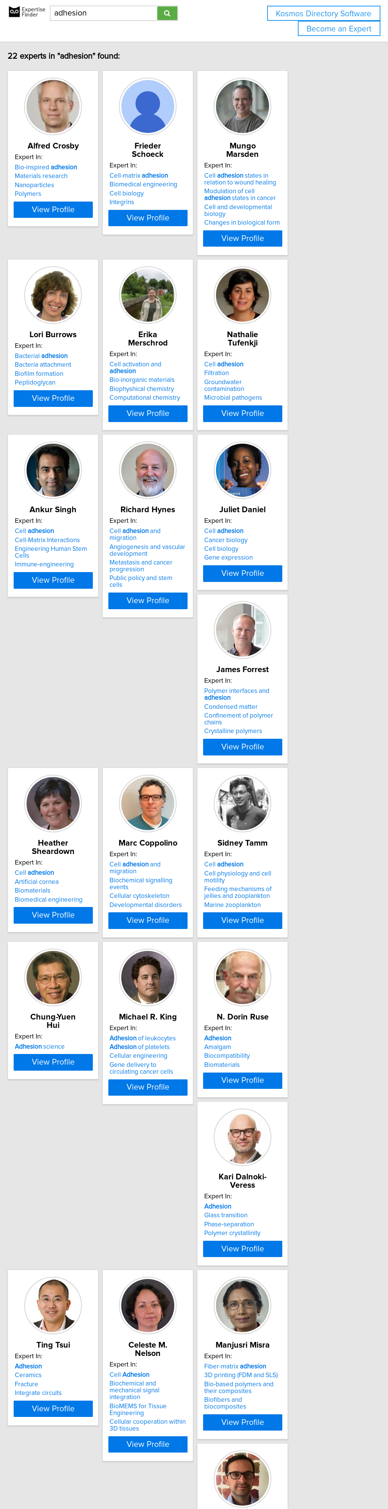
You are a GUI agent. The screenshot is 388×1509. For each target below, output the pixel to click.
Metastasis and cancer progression (175, 542)
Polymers (44, 194)
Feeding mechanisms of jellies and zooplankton (73, 883)
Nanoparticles (50, 185)
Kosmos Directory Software (323, 14)
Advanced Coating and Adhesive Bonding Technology (77, 1412)
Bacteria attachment (59, 349)
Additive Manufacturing (63, 1390)
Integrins (156, 194)
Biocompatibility (53, 1052)
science (169, 861)
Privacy (260, 1481)
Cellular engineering (287, 879)
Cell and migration (184, 514)
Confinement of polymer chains (75, 705)
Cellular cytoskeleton (288, 705)
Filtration (270, 349)
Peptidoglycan (51, 367)
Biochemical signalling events (299, 696)
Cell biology (161, 185)
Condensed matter (57, 696)
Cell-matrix (173, 167)
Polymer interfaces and (77, 688)
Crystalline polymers (60, 714)
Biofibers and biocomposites (185, 1241)
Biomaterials (162, 705)
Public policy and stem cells (183, 554)
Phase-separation (169, 1052)
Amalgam (44, 1043)
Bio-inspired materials (289, 1241)
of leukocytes (291, 861)
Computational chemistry (179, 367)
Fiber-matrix (175, 1208)
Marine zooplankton (59, 894)
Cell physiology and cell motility (75, 870)
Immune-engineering (60, 541)
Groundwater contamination (297, 358)
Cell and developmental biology (303, 198)
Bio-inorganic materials (177, 349)
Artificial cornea (166, 696)
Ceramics (271, 1043)
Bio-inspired (62, 167)
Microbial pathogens (287, 367)
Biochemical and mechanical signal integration (71, 1221)
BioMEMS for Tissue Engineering (77, 1233)
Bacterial (57, 341)
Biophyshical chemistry (176, 358)
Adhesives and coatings (64, 1399)
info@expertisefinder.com (197, 1481)
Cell (277, 341)
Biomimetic (61, 1382)
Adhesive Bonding (284, 1224)
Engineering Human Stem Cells (75, 532)
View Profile (78, 223)
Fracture (270, 1052)
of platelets (288, 870)
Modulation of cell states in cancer (297, 186)
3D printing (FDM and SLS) (181, 1217)
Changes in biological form (296, 207)
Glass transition (166, 1043)
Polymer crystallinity (172, 1061)
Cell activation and (184, 341)
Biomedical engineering (178, 176)
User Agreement (293, 1481)
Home (239, 1481)
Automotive (274, 1233)
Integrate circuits (281, 1061)
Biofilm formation (55, 358)
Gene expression (282, 541)
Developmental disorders (294, 714)
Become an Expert (339, 29)
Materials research (57, 176)
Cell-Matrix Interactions (63, 523)
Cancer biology (279, 523)
